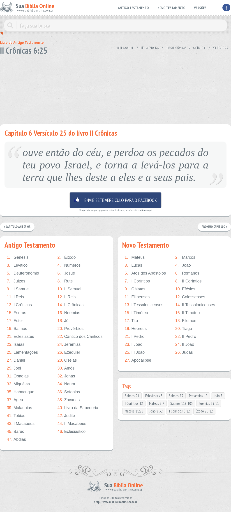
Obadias (18, 376)
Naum (66, 384)
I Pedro (134, 336)
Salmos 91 (132, 395)
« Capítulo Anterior (17, 227)
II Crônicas (70, 305)
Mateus (135, 257)
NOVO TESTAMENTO (171, 7)
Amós (65, 368)
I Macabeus (21, 423)
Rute (65, 281)
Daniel (16, 360)
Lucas (133, 265)
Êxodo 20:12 (204, 411)
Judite (66, 415)
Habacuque (20, 392)
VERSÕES (200, 7)
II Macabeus (71, 423)
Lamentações (22, 352)
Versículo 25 (220, 48)
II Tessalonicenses (195, 305)
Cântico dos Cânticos (79, 336)
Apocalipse (138, 360)
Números (69, 265)
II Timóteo (187, 313)
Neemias (68, 313)
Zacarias (68, 400)
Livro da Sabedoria (77, 407)
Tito (131, 320)
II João (184, 344)
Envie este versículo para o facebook (115, 200)
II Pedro (185, 336)
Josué (66, 273)
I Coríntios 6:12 (179, 411)
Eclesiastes (20, 336)
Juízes (16, 281)
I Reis (15, 297)
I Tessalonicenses (144, 305)
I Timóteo (136, 313)
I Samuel (18, 289)
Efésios (185, 289)
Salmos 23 (176, 395)
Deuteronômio (23, 273)
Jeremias (69, 344)
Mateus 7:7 (156, 403)
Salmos (17, 328)
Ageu (15, 400)
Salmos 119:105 (181, 403)
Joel (14, 368)
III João (135, 352)
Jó (62, 320)
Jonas (66, 376)
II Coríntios (188, 281)
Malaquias (19, 407)
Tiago (183, 328)
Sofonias (68, 392)
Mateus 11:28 (134, 411)
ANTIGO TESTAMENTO (133, 7)
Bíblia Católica (150, 48)
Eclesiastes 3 (154, 395)
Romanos (187, 273)
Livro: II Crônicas (176, 48)
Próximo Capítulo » (214, 227)
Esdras (16, 313)
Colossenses (190, 297)
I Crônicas (19, 305)
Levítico (17, 265)
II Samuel (69, 289)
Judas (184, 352)
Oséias (67, 360)
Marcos (185, 257)
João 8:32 (156, 411)
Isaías (15, 344)
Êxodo (66, 257)
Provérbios (70, 328)
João (183, 265)
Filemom (186, 320)
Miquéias (18, 384)
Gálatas (135, 289)
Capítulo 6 (199, 48)
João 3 (218, 395)
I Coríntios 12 (134, 403)
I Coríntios (137, 281)
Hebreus (136, 328)
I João (133, 344)
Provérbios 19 (198, 395)
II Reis (66, 297)
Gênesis (17, 257)
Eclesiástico (71, 431)
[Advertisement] (115, 88)
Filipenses (137, 297)
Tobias (16, 415)
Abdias (16, 439)
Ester (15, 320)
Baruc (15, 431)
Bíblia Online (125, 48)
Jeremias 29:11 (209, 403)
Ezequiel (68, 352)
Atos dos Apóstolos (145, 273)
